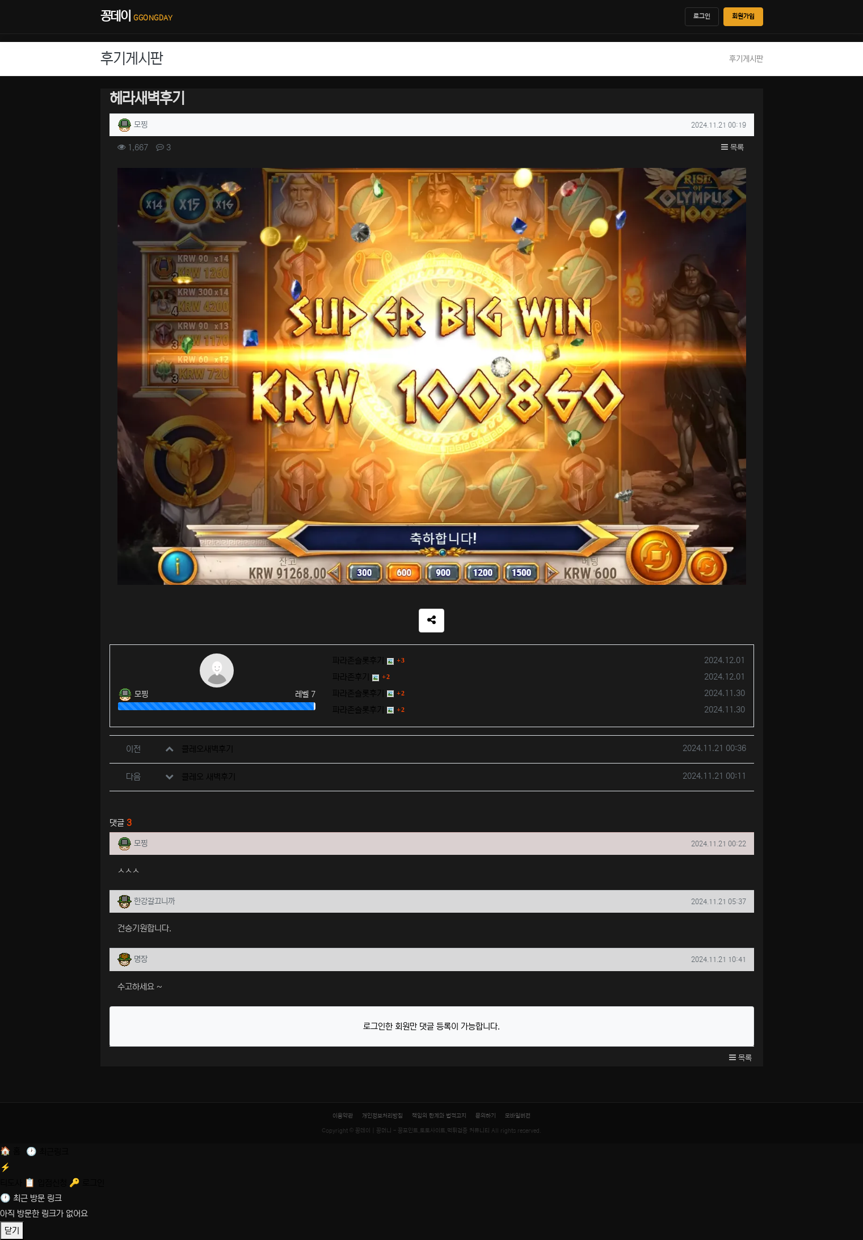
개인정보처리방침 (382, 1115)
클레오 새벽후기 (208, 777)
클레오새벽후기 (207, 749)
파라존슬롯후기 (358, 660)
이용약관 (342, 1115)
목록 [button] (732, 147)
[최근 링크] (47, 1152)
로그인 (701, 16)
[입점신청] (46, 1183)
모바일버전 (518, 1115)
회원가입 (743, 16)
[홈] (11, 1151)
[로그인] (86, 1183)
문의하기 (485, 1115)
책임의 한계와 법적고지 (439, 1115)
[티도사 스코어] (431, 1174)
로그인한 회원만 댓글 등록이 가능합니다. (431, 1026)
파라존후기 (350, 677)
